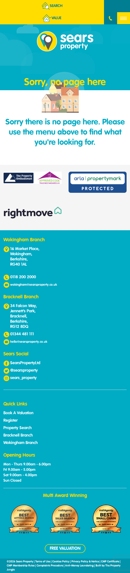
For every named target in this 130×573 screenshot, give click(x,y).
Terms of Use (42, 561)
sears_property (23, 378)
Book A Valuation (18, 413)
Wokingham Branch (20, 443)
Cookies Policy (60, 561)
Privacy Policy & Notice (85, 561)
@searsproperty (24, 370)
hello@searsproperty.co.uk (28, 341)
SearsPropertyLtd (25, 363)
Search (52, 6)
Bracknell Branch (18, 435)
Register (10, 421)
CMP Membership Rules (21, 565)
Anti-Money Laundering (79, 565)
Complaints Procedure (50, 565)
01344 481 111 (22, 334)
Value (52, 18)
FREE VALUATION (65, 548)
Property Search (17, 428)
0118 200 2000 (23, 277)
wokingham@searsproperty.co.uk (33, 284)
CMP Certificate (110, 561)
